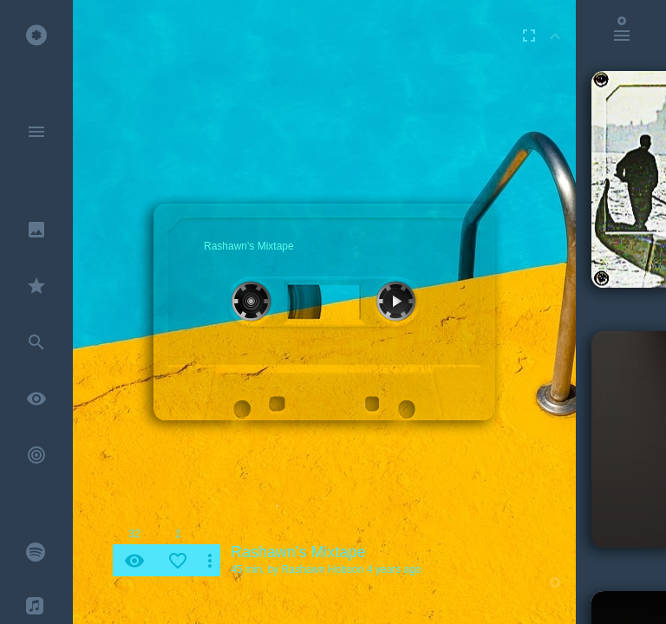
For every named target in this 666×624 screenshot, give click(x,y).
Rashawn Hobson (323, 569)
